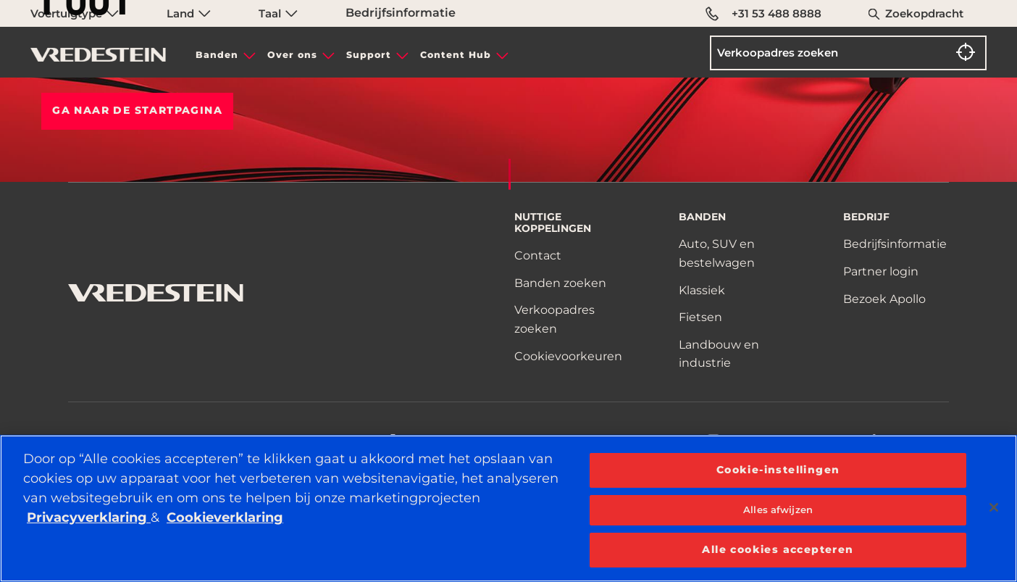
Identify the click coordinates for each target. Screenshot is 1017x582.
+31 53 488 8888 (763, 14)
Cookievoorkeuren (568, 356)
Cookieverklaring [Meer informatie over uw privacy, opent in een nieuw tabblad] (225, 517)
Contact (537, 255)
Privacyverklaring (89, 517)
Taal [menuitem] (278, 13)
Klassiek (702, 290)
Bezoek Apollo (884, 299)
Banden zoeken (560, 283)
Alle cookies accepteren (777, 549)
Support (368, 54)
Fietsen (700, 317)
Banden (217, 54)
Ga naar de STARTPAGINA (137, 110)
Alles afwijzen (778, 509)
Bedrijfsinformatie (401, 13)
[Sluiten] (994, 507)
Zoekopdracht (924, 13)
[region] (508, 508)
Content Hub (455, 54)
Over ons (292, 54)
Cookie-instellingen (778, 469)
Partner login (880, 271)
